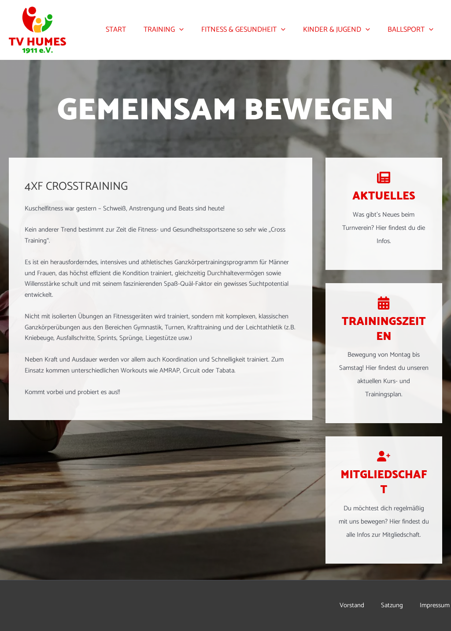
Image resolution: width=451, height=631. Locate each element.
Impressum (436, 605)
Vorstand (353, 605)
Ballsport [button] (412, 30)
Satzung (393, 605)
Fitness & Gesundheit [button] (251, 30)
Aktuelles (383, 196)
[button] (190, 30)
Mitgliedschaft (384, 482)
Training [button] (175, 30)
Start (130, 30)
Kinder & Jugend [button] (341, 30)
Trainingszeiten (383, 329)
